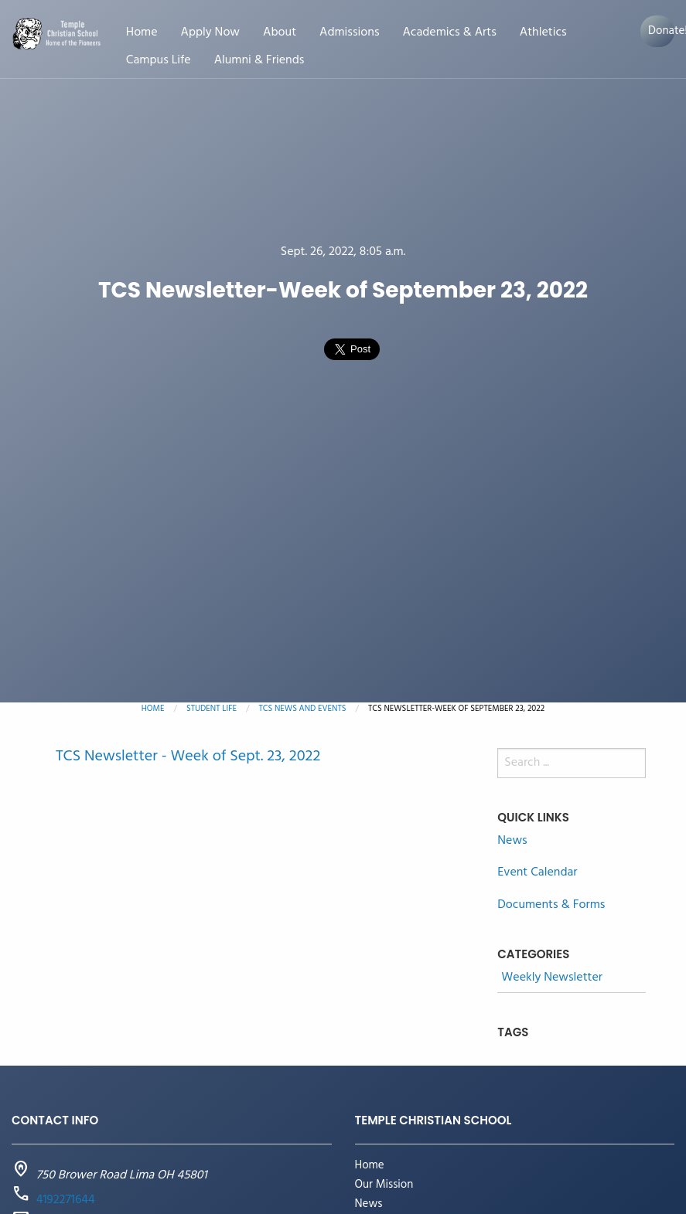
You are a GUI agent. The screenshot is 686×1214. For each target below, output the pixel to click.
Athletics (543, 33)
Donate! (661, 31)
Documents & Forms (551, 905)
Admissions (349, 33)
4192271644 (65, 1200)
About (279, 33)
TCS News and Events (302, 709)
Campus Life (158, 60)
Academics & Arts (449, 33)
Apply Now (210, 33)
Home (142, 33)
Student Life (211, 709)
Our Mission (384, 1185)
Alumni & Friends (259, 60)
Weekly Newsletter (551, 978)
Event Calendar (537, 872)
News (512, 841)
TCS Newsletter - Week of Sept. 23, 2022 (188, 756)
